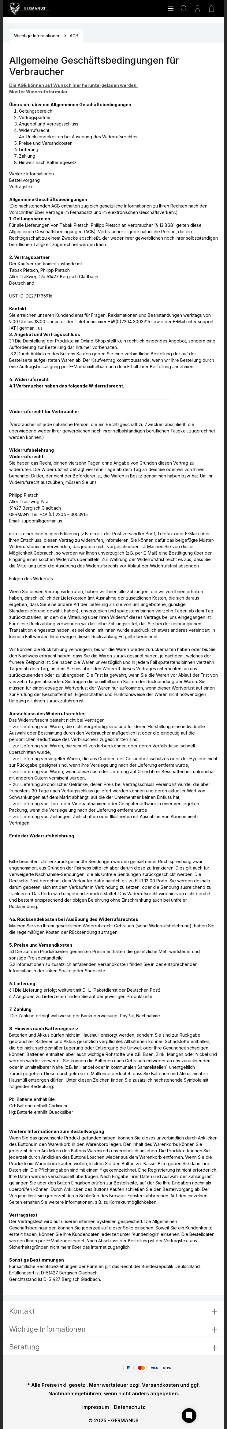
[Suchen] (184, 8)
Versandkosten (160, 1385)
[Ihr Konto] (198, 8)
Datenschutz (129, 1407)
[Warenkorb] (211, 8)
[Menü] (171, 8)
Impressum (95, 1407)
